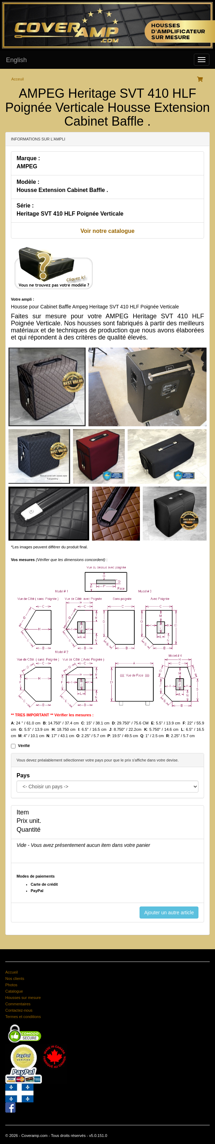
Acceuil (17, 79)
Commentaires (18, 1004)
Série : (25, 206)
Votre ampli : (22, 299)
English (16, 60)
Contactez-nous (18, 1010)
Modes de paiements (36, 876)
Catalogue (14, 991)
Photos (11, 985)
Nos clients (14, 978)
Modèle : (28, 182)
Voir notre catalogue (107, 231)
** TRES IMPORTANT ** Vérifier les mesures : (52, 715)
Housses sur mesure (23, 997)
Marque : (28, 158)
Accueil (11, 972)
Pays (23, 775)
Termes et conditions (23, 1016)
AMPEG (27, 166)
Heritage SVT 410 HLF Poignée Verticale (70, 214)
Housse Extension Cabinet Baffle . (62, 190)
